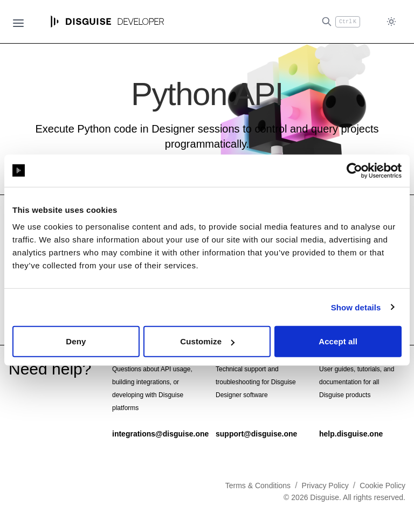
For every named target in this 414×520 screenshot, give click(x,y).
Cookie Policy (382, 485)
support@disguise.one (256, 433)
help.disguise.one (351, 433)
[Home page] (107, 21)
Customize (207, 341)
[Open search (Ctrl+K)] (340, 22)
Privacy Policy (325, 485)
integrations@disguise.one (160, 433)
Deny (76, 341)
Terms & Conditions (258, 485)
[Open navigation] (18, 21)
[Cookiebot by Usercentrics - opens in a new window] (354, 170)
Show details (356, 306)
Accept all (338, 341)
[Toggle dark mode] (391, 22)
